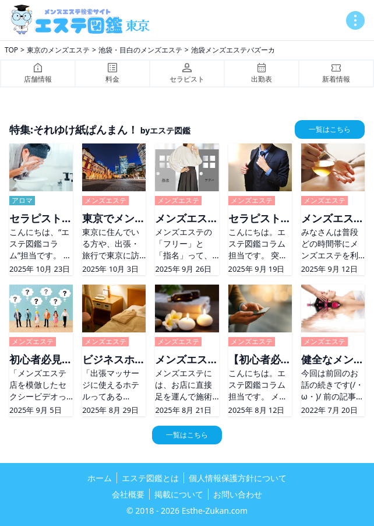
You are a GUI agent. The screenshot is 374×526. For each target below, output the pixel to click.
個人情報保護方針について (238, 477)
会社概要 (128, 494)
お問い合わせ (237, 494)
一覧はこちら (330, 129)
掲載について (178, 494)
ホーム (99, 477)
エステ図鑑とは (150, 477)
